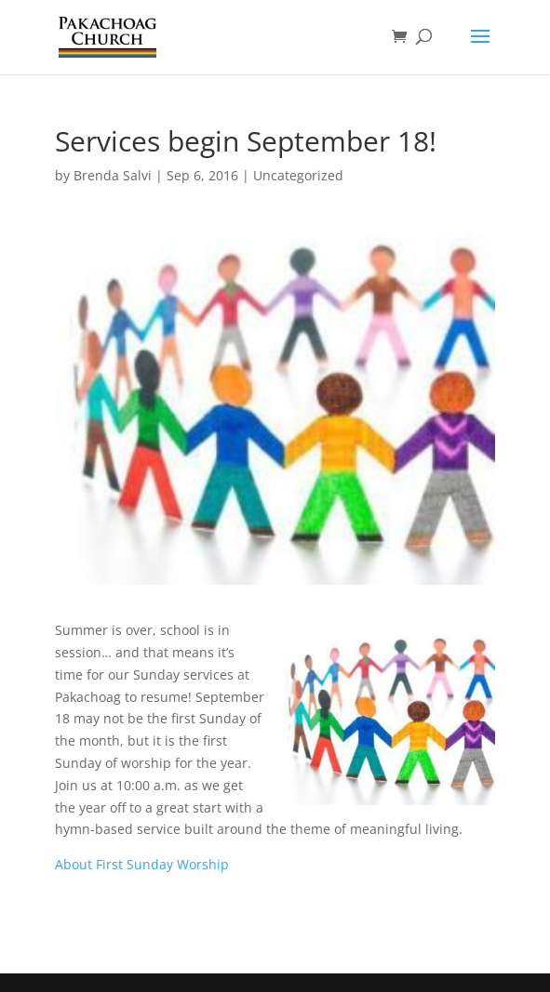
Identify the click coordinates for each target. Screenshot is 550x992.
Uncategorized (298, 175)
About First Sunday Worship (142, 864)
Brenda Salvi (113, 175)
